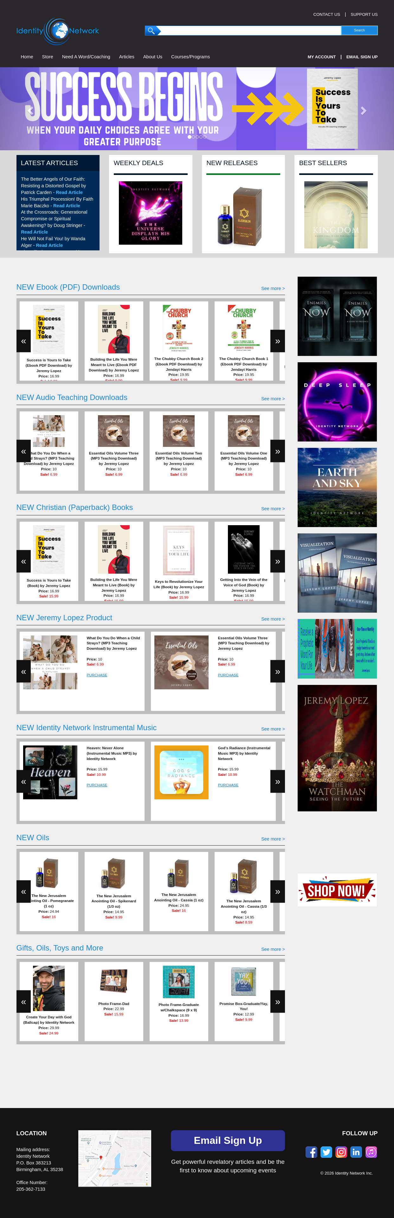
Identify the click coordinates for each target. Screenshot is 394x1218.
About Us (152, 56)
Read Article (69, 192)
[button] (29, 108)
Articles (126, 56)
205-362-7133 (30, 1189)
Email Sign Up (362, 57)
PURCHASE (97, 675)
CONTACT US (326, 14)
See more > (273, 288)
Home (27, 56)
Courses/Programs (190, 56)
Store (47, 56)
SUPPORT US (364, 14)
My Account (322, 57)
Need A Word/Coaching (86, 56)
